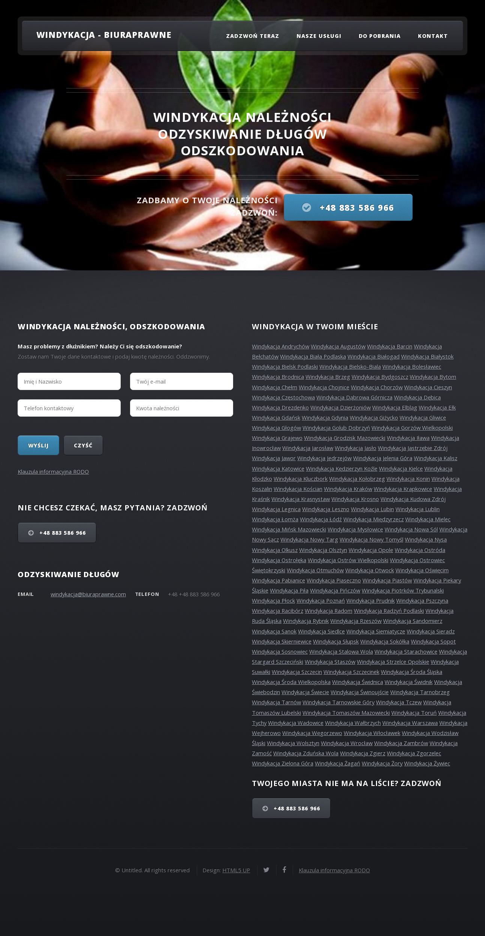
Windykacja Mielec (428, 519)
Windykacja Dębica (417, 397)
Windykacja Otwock (369, 570)
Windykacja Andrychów (280, 346)
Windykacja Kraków (348, 488)
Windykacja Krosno (355, 498)
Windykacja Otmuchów (315, 570)
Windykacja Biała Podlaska (313, 356)
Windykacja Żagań (337, 763)
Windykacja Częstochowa (283, 397)
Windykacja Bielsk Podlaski (285, 366)
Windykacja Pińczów (335, 590)
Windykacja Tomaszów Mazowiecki (346, 712)
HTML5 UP (236, 870)
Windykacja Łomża (275, 519)
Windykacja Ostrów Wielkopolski (348, 560)
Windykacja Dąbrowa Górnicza (354, 397)
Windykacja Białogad (373, 356)
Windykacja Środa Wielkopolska (291, 682)
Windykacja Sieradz (431, 631)
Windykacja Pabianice (278, 580)
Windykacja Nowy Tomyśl (371, 539)
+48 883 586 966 (355, 207)
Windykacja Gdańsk (276, 417)
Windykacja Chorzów (377, 387)
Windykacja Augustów (338, 346)
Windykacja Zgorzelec (414, 753)
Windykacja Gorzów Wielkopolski (412, 427)
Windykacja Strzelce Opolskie (393, 661)
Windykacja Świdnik (409, 682)
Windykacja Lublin (417, 509)
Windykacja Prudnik (370, 600)
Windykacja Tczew (399, 702)
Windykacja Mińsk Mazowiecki (289, 529)
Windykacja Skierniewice (281, 641)
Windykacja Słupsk (336, 641)
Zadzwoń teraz (252, 35)
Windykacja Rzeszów (356, 620)
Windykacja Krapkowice (403, 488)
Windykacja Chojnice (324, 387)
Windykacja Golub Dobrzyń (336, 427)
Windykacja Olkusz (275, 550)
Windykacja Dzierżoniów (340, 407)
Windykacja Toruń (414, 712)
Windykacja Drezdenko (280, 407)
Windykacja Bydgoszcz (380, 376)
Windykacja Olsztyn (323, 550)
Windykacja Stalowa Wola (341, 651)
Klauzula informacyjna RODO (53, 471)
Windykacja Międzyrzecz (373, 519)
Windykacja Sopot (433, 641)
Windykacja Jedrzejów (324, 458)
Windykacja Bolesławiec (411, 366)
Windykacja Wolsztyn (293, 743)
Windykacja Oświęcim (422, 570)
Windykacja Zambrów (401, 743)
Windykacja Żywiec (427, 763)
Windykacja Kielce (401, 468)
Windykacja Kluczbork (301, 478)
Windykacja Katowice (278, 468)
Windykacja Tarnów (276, 702)
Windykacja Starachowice (405, 651)
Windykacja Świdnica (357, 682)
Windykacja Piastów (387, 580)
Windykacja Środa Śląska (411, 671)
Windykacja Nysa (426, 539)
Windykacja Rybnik (306, 620)
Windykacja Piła (289, 590)
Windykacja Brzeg (327, 376)
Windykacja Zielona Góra (282, 763)
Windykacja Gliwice (423, 417)
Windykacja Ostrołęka (279, 560)
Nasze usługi (319, 35)
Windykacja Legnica (276, 509)
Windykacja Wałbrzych (353, 722)
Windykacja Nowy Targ (309, 539)
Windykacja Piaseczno (334, 580)
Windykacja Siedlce (321, 631)
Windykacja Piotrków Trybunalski (403, 590)
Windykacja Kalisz (435, 458)
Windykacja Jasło (355, 448)
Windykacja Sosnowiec (280, 651)
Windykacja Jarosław (307, 448)
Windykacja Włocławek (372, 732)
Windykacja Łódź (321, 519)
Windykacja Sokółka (384, 641)
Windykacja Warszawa (410, 722)
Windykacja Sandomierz (412, 620)
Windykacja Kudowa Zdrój (413, 498)
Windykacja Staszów (330, 661)
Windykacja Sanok (274, 631)
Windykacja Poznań (320, 600)
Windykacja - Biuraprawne (104, 34)
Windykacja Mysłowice (355, 529)
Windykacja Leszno (325, 509)
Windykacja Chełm (274, 387)
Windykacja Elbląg (394, 407)
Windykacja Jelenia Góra (382, 458)
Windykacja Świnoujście (360, 692)
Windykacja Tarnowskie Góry (338, 702)
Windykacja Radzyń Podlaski (389, 610)
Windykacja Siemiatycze (375, 631)
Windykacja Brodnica (278, 376)
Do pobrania (380, 35)
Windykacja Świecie (305, 692)
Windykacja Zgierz (362, 753)
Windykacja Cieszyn (428, 387)
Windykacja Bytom (433, 376)
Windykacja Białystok (427, 356)
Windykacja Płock (273, 600)
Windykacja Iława (408, 437)
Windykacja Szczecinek (351, 671)
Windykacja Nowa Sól (411, 529)
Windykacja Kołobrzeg (357, 478)
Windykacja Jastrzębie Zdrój (413, 448)
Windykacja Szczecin (297, 671)
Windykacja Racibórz (277, 610)
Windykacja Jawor (274, 458)
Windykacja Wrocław (347, 743)
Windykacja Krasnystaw (300, 498)
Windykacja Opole (371, 550)
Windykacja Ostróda (420, 550)
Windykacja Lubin (372, 509)
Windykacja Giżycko (374, 417)
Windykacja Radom (328, 610)
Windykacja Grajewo (277, 437)
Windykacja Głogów (276, 427)
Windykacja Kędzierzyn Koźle (341, 468)
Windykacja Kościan (298, 488)
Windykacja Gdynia (325, 417)
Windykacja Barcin (389, 346)
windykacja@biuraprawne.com (88, 594)
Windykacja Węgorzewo (312, 732)
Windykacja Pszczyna (422, 600)
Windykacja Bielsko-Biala (350, 366)
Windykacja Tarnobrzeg (420, 692)
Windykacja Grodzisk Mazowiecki (344, 437)
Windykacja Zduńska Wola (305, 753)
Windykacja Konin (408, 478)
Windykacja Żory (382, 763)
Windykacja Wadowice (295, 722)
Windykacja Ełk (437, 407)
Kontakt (433, 35)
